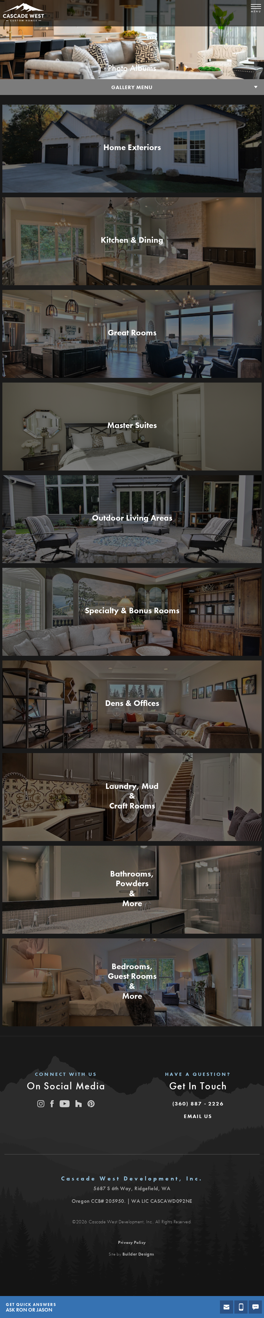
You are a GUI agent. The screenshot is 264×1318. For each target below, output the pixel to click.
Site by (131, 1254)
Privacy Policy (132, 1242)
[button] (197, 1116)
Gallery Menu (132, 87)
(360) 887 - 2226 (198, 1103)
